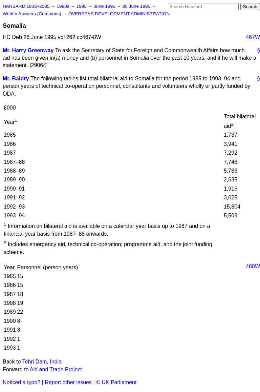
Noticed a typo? (21, 382)
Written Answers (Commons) (33, 13)
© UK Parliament (116, 382)
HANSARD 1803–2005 (26, 6)
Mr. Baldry (16, 78)
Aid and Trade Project (56, 369)
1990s (63, 6)
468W (253, 266)
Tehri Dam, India (42, 362)
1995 (82, 6)
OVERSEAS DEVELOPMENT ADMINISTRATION (119, 13)
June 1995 (105, 6)
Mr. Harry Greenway (28, 50)
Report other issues (68, 382)
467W (253, 37)
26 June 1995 (137, 6)
